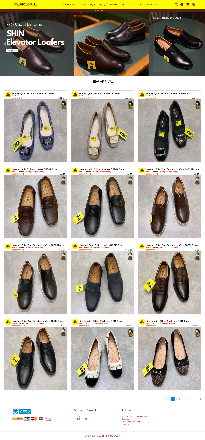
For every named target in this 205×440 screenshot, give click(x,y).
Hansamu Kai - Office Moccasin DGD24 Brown (35, 169)
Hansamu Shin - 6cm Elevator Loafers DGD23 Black (38, 321)
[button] (5, 44)
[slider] (17, 98)
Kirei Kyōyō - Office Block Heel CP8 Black (167, 93)
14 (194, 399)
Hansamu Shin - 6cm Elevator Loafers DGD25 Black (38, 245)
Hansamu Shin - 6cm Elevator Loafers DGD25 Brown (172, 169)
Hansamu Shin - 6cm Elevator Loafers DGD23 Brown (172, 245)
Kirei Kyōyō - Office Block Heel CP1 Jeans (33, 93)
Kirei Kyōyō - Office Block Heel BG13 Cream (101, 321)
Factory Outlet (112, 435)
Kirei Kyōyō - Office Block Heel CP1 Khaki (99, 93)
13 (190, 399)
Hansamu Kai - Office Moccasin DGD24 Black (101, 169)
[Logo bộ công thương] (21, 411)
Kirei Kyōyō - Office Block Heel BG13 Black (167, 321)
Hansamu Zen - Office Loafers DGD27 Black (101, 245)
